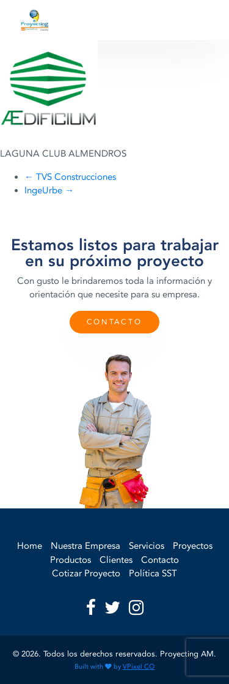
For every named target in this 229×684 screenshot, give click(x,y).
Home (29, 545)
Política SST (153, 573)
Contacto (114, 322)
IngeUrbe (49, 190)
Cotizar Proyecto (86, 573)
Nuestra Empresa (85, 545)
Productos (70, 559)
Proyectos (193, 545)
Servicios (146, 545)
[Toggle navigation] (194, 20)
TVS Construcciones (70, 176)
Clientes (116, 559)
